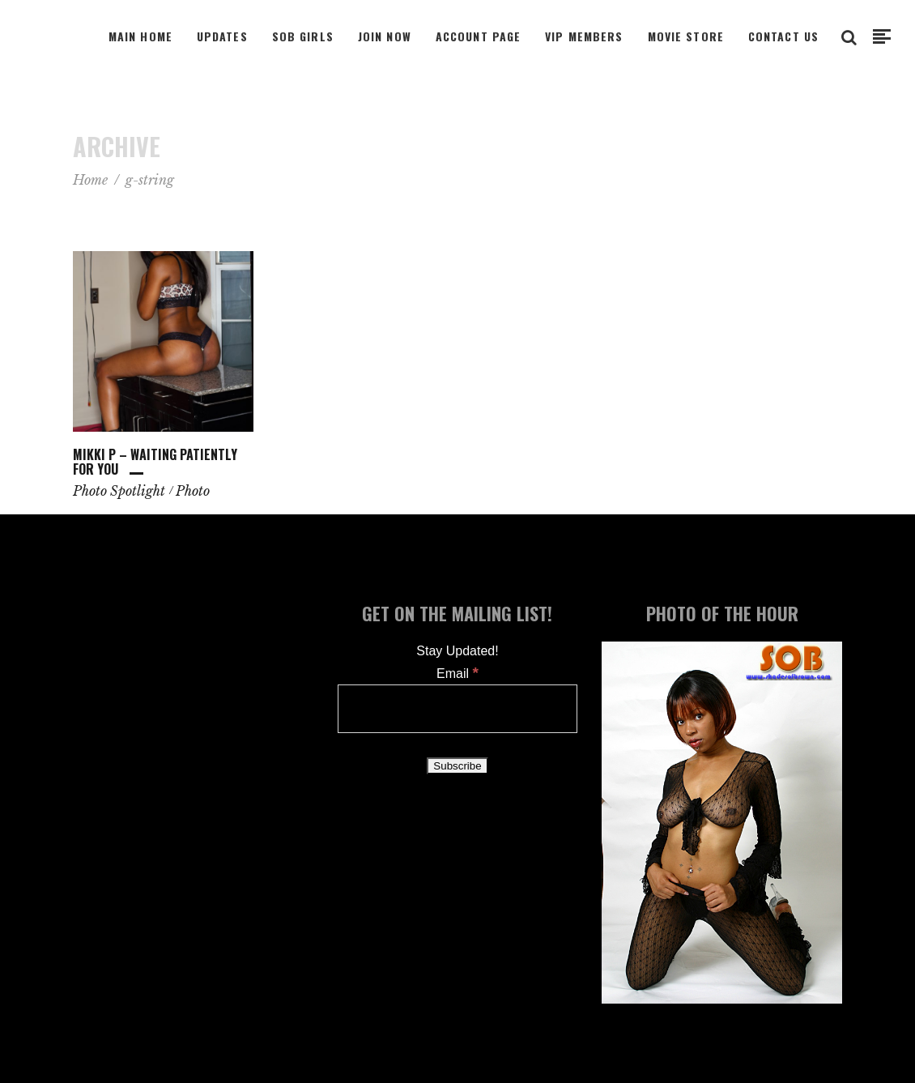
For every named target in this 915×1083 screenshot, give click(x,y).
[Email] (458, 708)
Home (90, 180)
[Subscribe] (457, 765)
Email (457, 673)
